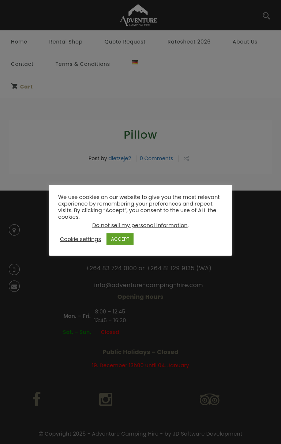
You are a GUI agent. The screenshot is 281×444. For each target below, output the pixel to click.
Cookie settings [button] (80, 239)
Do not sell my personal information (139, 225)
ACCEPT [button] (120, 239)
